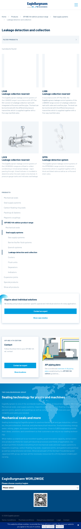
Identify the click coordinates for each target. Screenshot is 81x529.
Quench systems (15, 247)
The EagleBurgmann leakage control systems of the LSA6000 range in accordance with (20, 77)
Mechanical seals (11, 198)
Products (14, 17)
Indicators (12, 272)
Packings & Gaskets (12, 212)
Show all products (11, 287)
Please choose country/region (15, 483)
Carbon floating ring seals (15, 207)
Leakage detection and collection (22, 252)
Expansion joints (11, 277)
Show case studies (40, 318)
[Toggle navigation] (76, 4)
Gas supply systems (16, 237)
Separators (12, 267)
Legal (59, 520)
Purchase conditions (26, 520)
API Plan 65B (61, 98)
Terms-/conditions (9, 520)
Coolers (11, 257)
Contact (66, 520)
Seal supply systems (60, 17)
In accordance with (60, 76)
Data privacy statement (45, 520)
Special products (11, 282)
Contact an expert (40, 311)
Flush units (12, 262)
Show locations (20, 372)
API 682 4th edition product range (35, 17)
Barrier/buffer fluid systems (20, 242)
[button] (40, 39)
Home (4, 17)
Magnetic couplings (12, 217)
